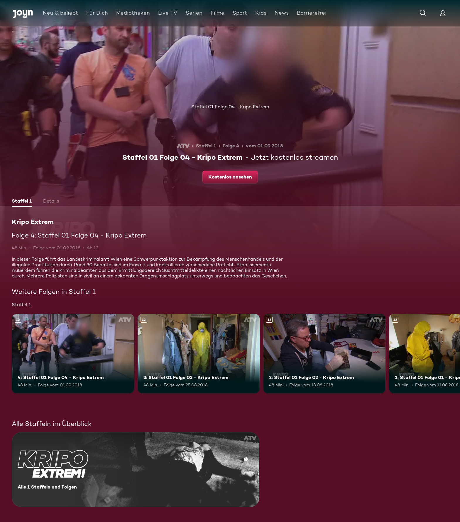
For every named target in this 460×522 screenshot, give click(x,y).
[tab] (22, 201)
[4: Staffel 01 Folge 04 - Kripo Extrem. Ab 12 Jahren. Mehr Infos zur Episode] (73, 353)
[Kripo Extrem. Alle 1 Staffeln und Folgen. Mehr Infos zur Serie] (135, 469)
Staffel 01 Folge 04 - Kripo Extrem (230, 107)
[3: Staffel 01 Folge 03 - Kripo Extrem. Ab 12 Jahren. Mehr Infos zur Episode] (199, 353)
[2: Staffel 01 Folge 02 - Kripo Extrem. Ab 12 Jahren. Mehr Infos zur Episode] (324, 353)
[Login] (443, 13)
